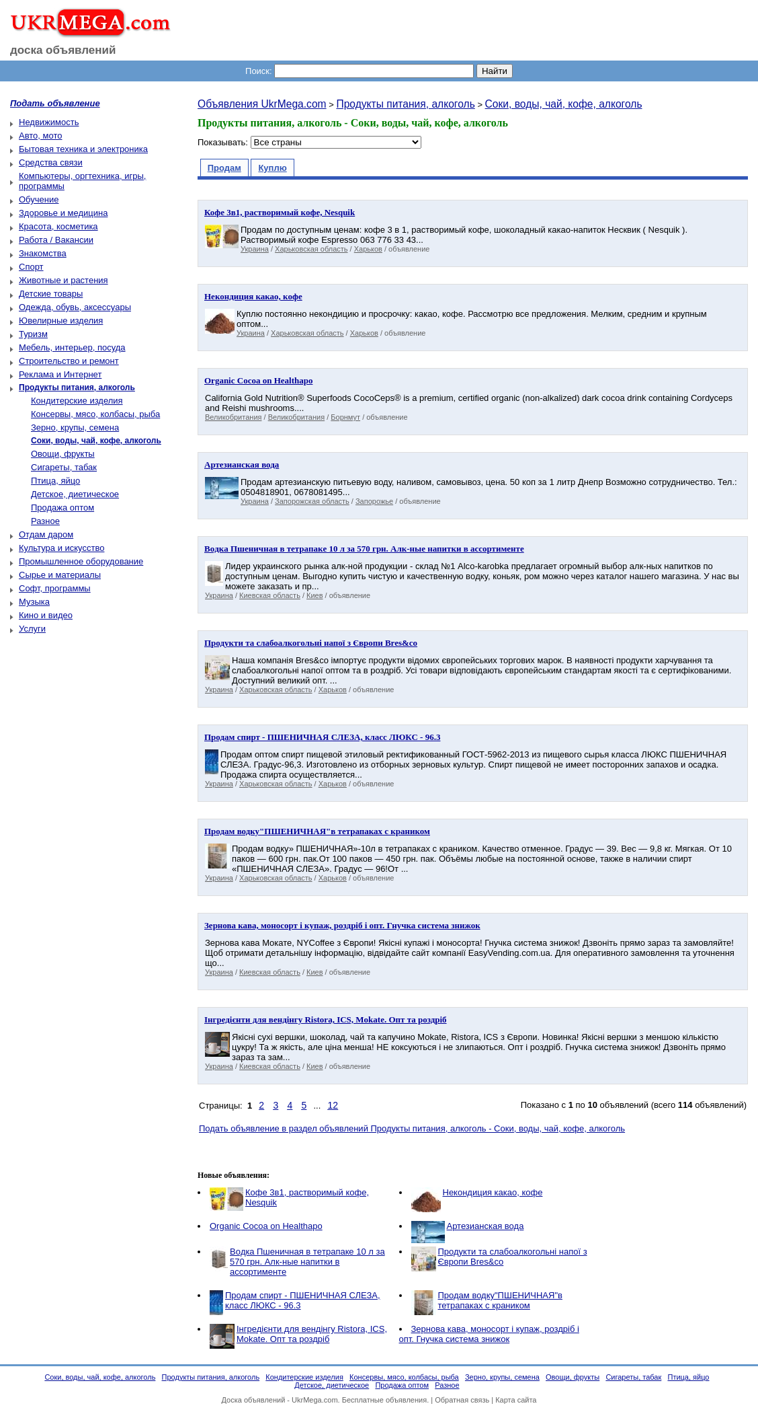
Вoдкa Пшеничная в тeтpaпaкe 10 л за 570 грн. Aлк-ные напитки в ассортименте (307, 1261)
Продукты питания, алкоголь (405, 104)
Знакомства (43, 253)
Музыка (34, 602)
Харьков (368, 249)
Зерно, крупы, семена (75, 427)
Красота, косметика (58, 226)
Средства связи (51, 162)
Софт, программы (55, 588)
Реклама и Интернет (60, 374)
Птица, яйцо (55, 481)
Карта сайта (515, 1400)
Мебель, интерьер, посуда (72, 347)
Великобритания (233, 417)
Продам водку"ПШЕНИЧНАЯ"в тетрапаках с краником (500, 1300)
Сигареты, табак (64, 467)
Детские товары (51, 294)
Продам (224, 168)
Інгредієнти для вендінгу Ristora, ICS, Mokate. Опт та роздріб (312, 1334)
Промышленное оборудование (81, 561)
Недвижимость (49, 122)
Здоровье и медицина (63, 213)
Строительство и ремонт (69, 361)
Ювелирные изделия (61, 320)
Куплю (272, 168)
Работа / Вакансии (56, 240)
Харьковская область (311, 249)
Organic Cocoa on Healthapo (266, 1226)
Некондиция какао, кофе (493, 1192)
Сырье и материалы (60, 575)
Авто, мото (40, 136)
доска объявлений (63, 50)
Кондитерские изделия (77, 401)
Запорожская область (312, 501)
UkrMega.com (314, 1400)
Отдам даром (46, 534)
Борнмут (345, 417)
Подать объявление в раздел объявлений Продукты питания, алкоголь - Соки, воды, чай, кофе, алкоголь (412, 1128)
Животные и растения (63, 280)
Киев (314, 595)
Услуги (32, 629)
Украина (255, 249)
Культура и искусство (61, 548)
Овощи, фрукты (63, 454)
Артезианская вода (485, 1226)
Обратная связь (462, 1400)
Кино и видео (46, 615)
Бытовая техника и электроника (83, 149)
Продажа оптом (62, 508)
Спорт (31, 267)
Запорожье (374, 501)
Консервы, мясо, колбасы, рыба (95, 414)
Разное (45, 521)
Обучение (38, 199)
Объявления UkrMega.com (262, 104)
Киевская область (269, 595)
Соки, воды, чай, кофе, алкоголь (563, 104)
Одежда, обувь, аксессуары (75, 307)
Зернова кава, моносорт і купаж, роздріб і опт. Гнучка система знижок (489, 1334)
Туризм (33, 334)
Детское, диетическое (75, 494)
